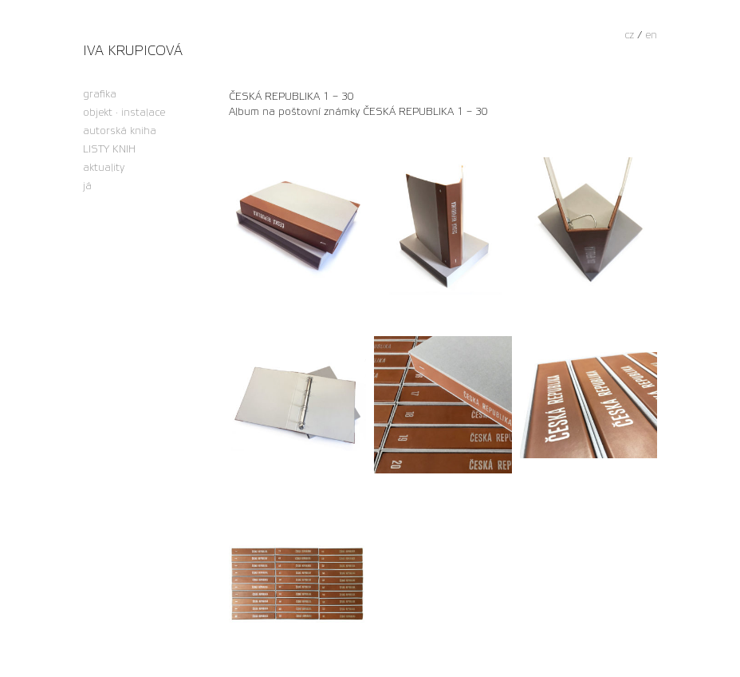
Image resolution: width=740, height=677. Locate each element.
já (87, 186)
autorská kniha (119, 131)
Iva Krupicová (133, 50)
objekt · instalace (124, 113)
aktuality (103, 168)
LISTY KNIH (109, 150)
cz (629, 35)
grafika (99, 94)
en (651, 35)
